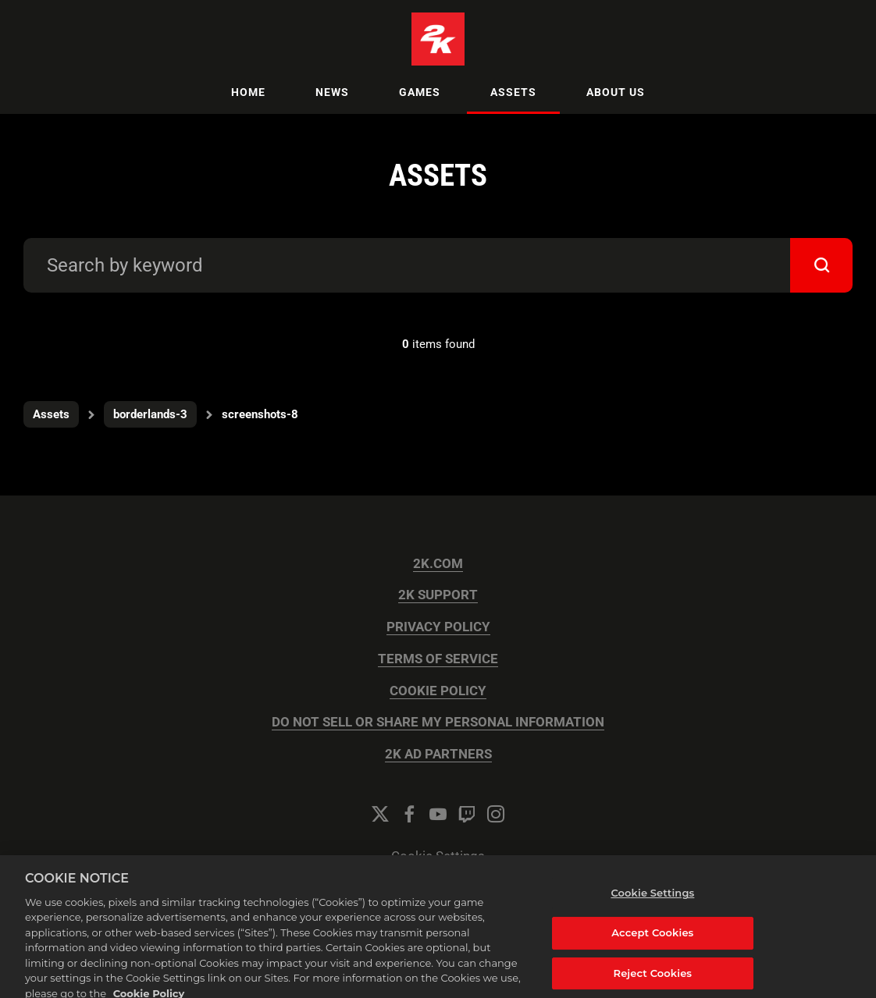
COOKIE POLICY (438, 691)
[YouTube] (438, 813)
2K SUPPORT (438, 595)
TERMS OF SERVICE (438, 659)
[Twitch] (466, 813)
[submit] (821, 265)
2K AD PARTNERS (438, 754)
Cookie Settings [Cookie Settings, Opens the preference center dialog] (652, 903)
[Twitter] (380, 813)
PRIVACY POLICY (438, 627)
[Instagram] (495, 813)
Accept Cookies (652, 943)
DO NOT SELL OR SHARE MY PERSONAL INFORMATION (438, 722)
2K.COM (438, 563)
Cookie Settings (438, 856)
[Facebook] (409, 813)
